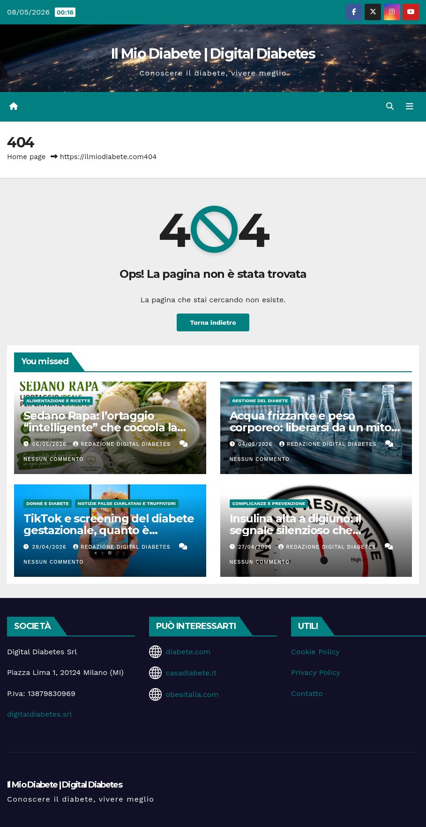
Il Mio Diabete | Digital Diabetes (213, 53)
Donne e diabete (47, 503)
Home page (26, 157)
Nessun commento (53, 459)
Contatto (307, 693)
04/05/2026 (256, 444)
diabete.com (187, 651)
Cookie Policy (315, 651)
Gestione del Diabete (260, 400)
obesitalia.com (191, 694)
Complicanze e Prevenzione (269, 503)
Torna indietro (213, 322)
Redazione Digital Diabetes (122, 444)
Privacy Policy (315, 672)
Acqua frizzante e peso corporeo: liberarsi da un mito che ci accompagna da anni (310, 427)
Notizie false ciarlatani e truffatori (127, 503)
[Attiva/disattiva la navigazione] (409, 107)
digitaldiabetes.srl (39, 714)
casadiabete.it (191, 672)
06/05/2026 (50, 444)
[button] (390, 106)
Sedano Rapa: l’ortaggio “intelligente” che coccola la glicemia (100, 427)
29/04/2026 (50, 547)
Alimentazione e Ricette (58, 400)
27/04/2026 (256, 547)
